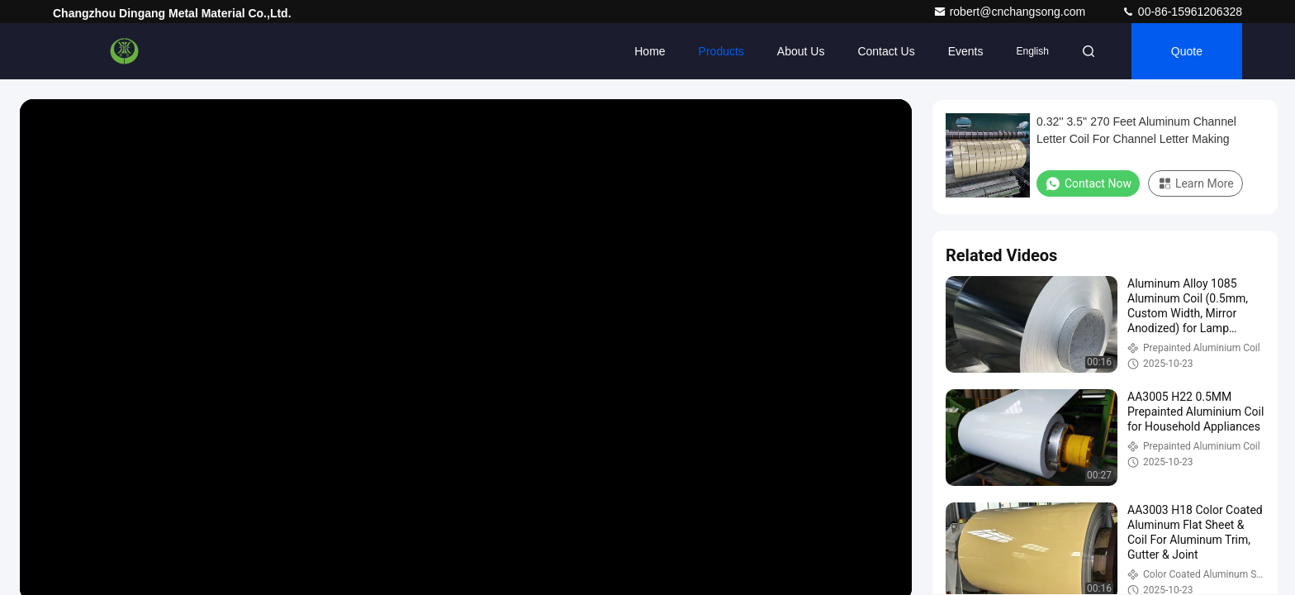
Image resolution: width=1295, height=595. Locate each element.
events (966, 51)
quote (1186, 51)
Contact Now (1088, 183)
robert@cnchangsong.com (1011, 11)
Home (649, 51)
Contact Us (885, 51)
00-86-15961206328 (1182, 11)
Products (721, 51)
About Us (801, 51)
